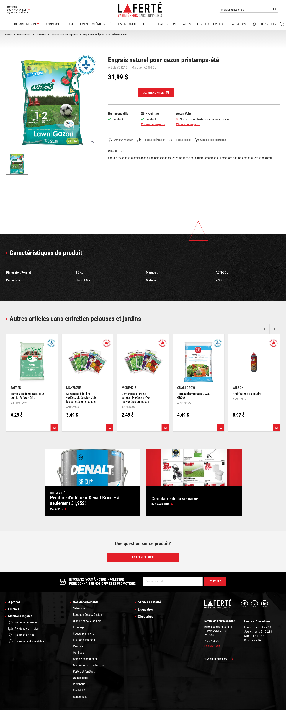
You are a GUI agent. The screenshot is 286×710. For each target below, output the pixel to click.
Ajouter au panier (154, 92)
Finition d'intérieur (84, 642)
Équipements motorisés (128, 24)
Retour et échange (121, 140)
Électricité (79, 692)
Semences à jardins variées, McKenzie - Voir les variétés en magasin (81, 398)
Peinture (78, 648)
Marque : (137, 67)
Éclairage (78, 629)
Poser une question (143, 558)
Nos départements (86, 604)
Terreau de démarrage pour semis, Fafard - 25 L (27, 397)
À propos (239, 24)
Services (202, 24)
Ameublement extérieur (86, 24)
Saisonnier (42, 34)
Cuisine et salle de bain (87, 623)
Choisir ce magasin (153, 124)
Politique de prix (187, 140)
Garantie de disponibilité (220, 140)
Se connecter (264, 24)
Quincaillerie (80, 680)
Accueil (8, 34)
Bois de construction (85, 661)
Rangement (80, 699)
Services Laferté (150, 604)
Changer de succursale (220, 660)
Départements (25, 34)
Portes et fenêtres (84, 673)
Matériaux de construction (88, 667)
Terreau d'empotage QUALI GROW (190, 397)
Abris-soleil (54, 24)
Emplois (219, 24)
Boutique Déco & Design (87, 616)
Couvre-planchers (83, 635)
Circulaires (182, 24)
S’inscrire (214, 583)
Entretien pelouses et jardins (68, 34)
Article (112, 67)
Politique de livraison (155, 140)
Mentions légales (21, 619)
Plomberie (79, 686)
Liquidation (160, 24)
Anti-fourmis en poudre (248, 394)
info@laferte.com (213, 647)
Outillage (78, 654)
